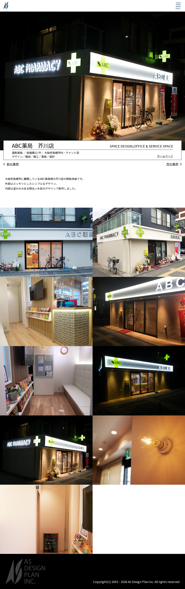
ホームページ (165, 156)
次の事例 (172, 164)
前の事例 (13, 164)
